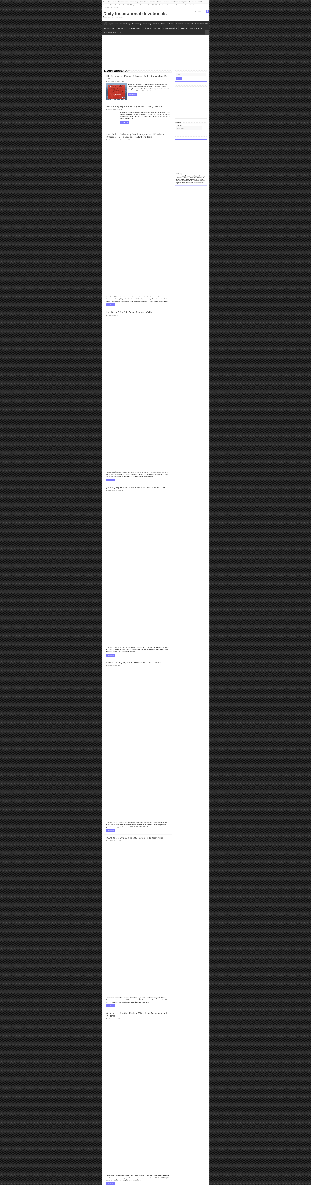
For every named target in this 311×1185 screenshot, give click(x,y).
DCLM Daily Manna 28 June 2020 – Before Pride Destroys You (135, 838)
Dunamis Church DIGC (195, 2)
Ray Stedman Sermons (114, 109)
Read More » (132, 94)
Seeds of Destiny (123, 2)
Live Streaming (134, 2)
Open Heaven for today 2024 (179, 2)
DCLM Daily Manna (132, 5)
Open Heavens (112, 2)
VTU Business (179, 5)
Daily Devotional (112, 1018)
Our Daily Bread (112, 315)
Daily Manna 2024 (108, 5)
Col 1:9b (162, 114)
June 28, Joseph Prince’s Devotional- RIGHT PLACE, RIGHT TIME (135, 487)
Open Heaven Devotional (166, 5)
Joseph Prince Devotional (114, 490)
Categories (179, 125)
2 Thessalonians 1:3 (126, 827)
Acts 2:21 (117, 474)
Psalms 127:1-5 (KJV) (162, 1178)
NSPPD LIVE (154, 5)
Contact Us (166, 2)
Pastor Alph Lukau (120, 5)
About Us (152, 2)
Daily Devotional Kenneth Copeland (117, 140)
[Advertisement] (155, 52)
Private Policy (144, 2)
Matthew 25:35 (159, 86)
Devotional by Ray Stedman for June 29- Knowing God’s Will (134, 106)
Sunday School (144, 5)
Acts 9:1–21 (140, 472)
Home (104, 2)
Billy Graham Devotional (114, 81)
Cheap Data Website (190, 5)
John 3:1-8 (124, 1000)
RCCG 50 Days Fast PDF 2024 (111, 8)
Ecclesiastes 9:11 (130, 647)
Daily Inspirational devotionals (135, 13)
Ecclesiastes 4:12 (133, 299)
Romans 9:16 (148, 1178)
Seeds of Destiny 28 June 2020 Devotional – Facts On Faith (133, 662)
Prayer (159, 2)
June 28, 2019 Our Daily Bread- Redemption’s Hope (130, 312)
